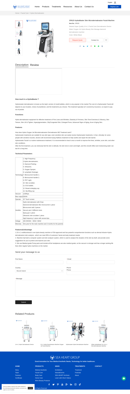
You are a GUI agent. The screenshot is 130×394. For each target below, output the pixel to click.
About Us (78, 7)
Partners (18, 380)
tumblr (102, 46)
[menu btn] (124, 378)
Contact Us (89, 7)
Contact (98, 370)
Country (17, 272)
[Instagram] (75, 389)
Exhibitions (58, 374)
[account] (115, 2)
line (95, 46)
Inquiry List (114, 7)
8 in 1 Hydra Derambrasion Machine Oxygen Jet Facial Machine (52, 349)
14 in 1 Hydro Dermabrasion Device (24, 349)
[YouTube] (62, 389)
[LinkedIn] (71, 389)
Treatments (56, 7)
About (77, 380)
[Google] (66, 389)
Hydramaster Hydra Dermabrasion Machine (77, 349)
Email (69, 263)
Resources (67, 7)
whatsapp (99, 46)
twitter (88, 46)
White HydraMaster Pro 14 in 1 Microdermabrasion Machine (99, 349)
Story (17, 374)
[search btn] (120, 2)
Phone (69, 272)
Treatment (78, 374)
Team (17, 377)
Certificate (18, 382)
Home (37, 7)
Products (45, 7)
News (57, 370)
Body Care (38, 380)
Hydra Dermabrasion (37, 13)
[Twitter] (53, 389)
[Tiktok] (79, 389)
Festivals (78, 377)
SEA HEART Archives (62, 380)
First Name (19, 263)
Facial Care (25, 13)
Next (19, 57)
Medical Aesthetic (41, 374)
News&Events (59, 377)
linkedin (84, 46)
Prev (19, 18)
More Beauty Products (42, 385)
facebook (80, 46)
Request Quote (77, 40)
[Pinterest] (58, 389)
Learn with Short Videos (63, 382)
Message (18, 283)
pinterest (91, 46)
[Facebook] (49, 389)
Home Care (39, 382)
